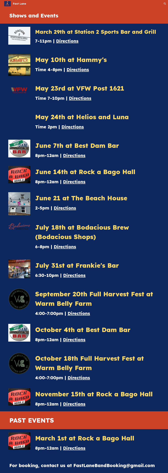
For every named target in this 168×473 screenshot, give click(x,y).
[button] (165, 4)
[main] (84, 15)
